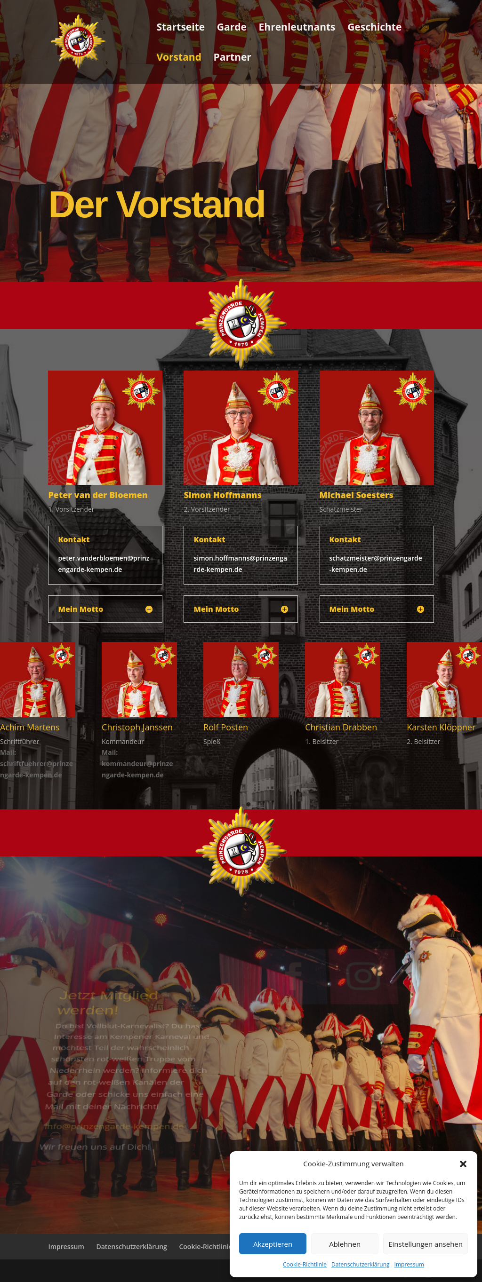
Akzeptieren (272, 1244)
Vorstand (178, 58)
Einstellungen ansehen (425, 1244)
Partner (232, 58)
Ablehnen (345, 1244)
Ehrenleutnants (297, 28)
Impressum (409, 1264)
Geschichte (374, 28)
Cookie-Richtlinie (305, 1264)
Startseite (180, 28)
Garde (232, 28)
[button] (463, 1164)
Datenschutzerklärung (360, 1264)
